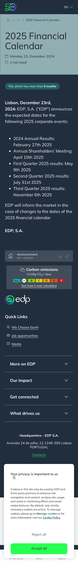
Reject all (39, 534)
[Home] (10, 20)
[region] (39, 511)
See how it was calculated (39, 286)
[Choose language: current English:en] (64, 7)
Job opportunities (25, 336)
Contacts (39, 455)
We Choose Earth (25, 327)
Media (16, 344)
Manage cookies (46, 513)
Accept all (39, 548)
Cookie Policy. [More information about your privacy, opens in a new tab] (52, 517)
